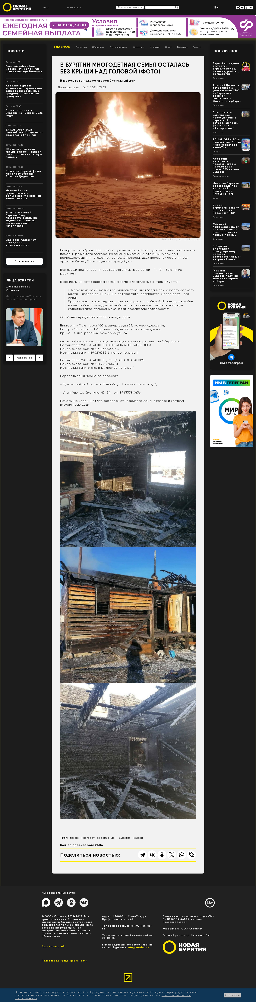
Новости (16, 51)
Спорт (168, 47)
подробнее (24, 357)
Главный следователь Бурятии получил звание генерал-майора (226, 276)
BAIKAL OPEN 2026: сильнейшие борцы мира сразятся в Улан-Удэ (24, 132)
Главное (62, 47)
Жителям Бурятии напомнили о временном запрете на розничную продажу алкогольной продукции (24, 91)
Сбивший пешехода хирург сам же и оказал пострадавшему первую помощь (24, 153)
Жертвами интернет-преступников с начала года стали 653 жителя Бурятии (226, 165)
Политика (81, 47)
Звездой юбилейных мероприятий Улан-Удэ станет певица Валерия (24, 69)
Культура (155, 47)
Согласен (232, 995)
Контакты (182, 47)
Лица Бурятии (20, 280)
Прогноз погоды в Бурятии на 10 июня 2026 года (24, 113)
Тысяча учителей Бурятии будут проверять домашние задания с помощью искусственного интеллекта (22, 219)
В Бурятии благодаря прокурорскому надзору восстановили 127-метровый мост (227, 253)
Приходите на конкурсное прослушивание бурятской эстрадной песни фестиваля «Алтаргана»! (226, 120)
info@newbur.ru (138, 947)
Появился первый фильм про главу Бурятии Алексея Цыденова (24, 174)
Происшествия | (69, 87)
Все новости (24, 261)
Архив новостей (53, 946)
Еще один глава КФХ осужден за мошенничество (21, 242)
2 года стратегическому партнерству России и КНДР (226, 209)
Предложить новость (130, 7)
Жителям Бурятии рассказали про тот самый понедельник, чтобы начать (226, 188)
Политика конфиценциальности (64, 960)
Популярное (226, 51)
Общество (98, 47)
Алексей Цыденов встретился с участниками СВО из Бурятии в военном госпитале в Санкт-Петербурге (227, 93)
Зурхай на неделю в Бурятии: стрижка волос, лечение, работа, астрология (226, 69)
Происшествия (118, 47)
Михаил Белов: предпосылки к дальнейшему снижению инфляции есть (24, 194)
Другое (197, 47)
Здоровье (138, 47)
